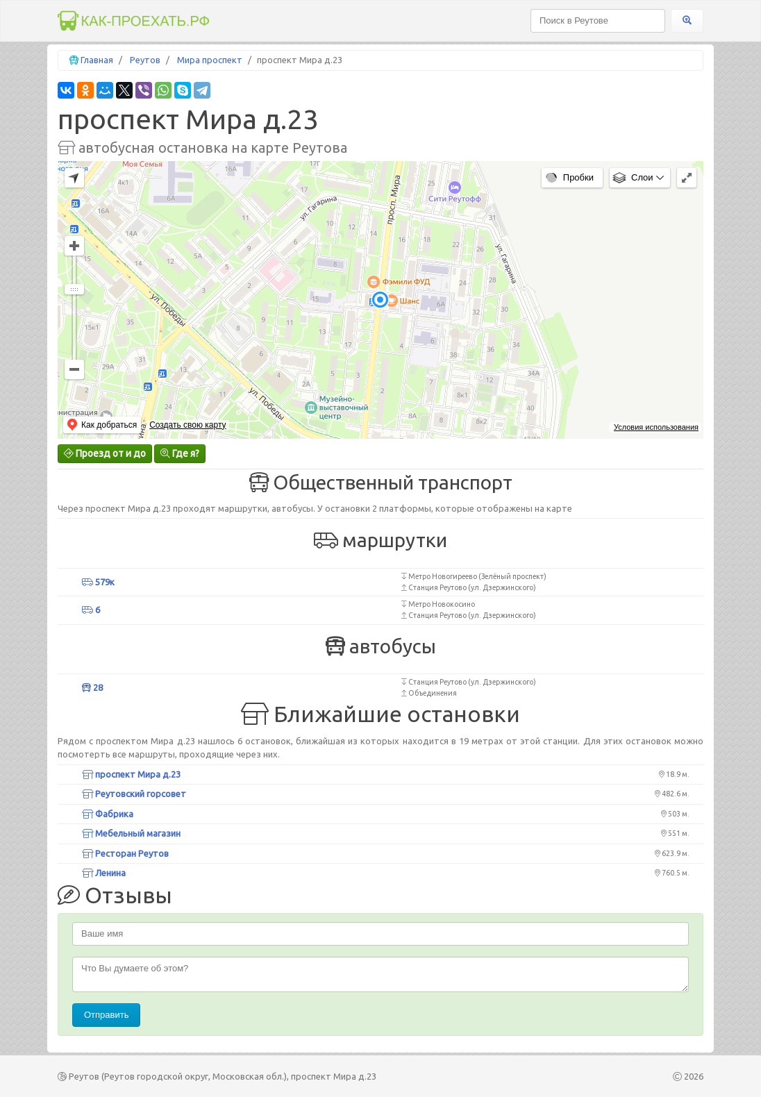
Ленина (104, 873)
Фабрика (107, 814)
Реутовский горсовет (134, 793)
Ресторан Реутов (125, 853)
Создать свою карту (187, 425)
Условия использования (656, 427)
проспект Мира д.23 (131, 774)
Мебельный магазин (131, 833)
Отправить (106, 1015)
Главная (97, 60)
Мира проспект (209, 60)
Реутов (145, 60)
